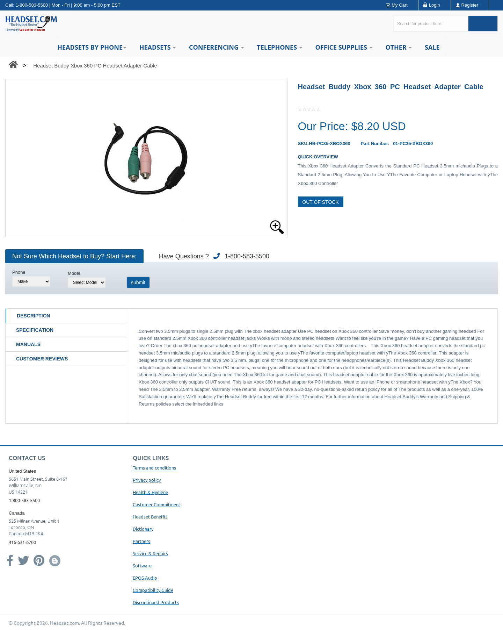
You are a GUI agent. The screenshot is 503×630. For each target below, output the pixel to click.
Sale (432, 47)
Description (33, 315)
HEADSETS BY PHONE (91, 47)
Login (434, 5)
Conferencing (216, 47)
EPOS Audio (145, 578)
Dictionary (143, 529)
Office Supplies (343, 47)
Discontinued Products (156, 602)
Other (398, 47)
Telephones (279, 47)
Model (74, 273)
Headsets (157, 47)
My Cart (400, 5)
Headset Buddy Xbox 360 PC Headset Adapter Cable (95, 66)
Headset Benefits (150, 517)
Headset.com (64, 623)
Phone (18, 272)
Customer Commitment (156, 504)
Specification (34, 330)
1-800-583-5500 (32, 5)
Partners (141, 541)
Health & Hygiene (150, 492)
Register (469, 5)
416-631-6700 (22, 542)
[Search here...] (430, 23)
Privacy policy (147, 480)
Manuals (28, 344)
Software (142, 565)
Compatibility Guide (153, 590)
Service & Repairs (150, 553)
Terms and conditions (154, 468)
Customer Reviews (42, 358)
